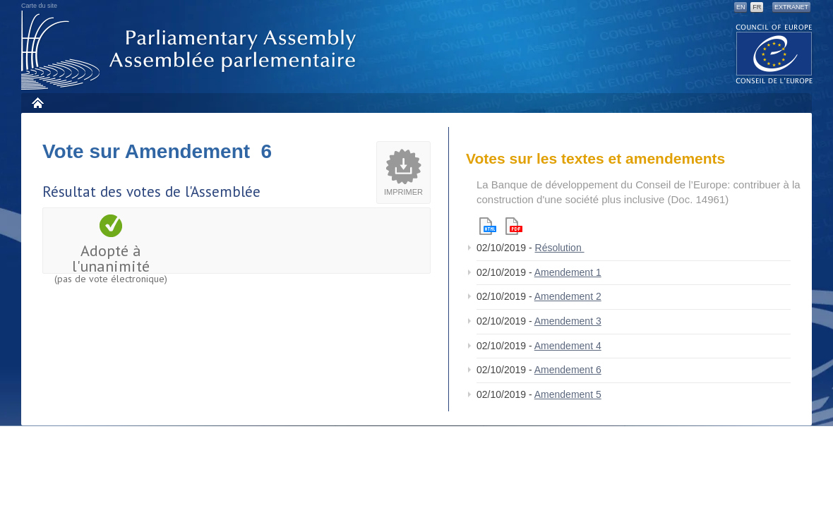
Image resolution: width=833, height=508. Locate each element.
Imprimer (403, 192)
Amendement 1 (567, 272)
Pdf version (513, 226)
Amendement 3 (567, 321)
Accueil (37, 102)
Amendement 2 (567, 296)
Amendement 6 (567, 369)
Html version (487, 226)
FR (757, 7)
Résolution (560, 247)
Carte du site (39, 5)
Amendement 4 (567, 345)
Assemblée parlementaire (191, 50)
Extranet (791, 7)
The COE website (774, 53)
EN (740, 7)
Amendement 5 (567, 394)
